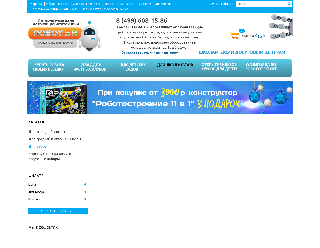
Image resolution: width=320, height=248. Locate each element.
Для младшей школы (46, 132)
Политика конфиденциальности (54, 9)
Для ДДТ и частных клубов (91, 68)
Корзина (37, 4)
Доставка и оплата (86, 4)
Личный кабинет (221, 4)
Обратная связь (57, 4)
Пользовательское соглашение (105, 9)
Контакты (127, 4)
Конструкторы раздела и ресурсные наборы (49, 156)
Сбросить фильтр (58, 211)
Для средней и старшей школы (54, 139)
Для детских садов (133, 68)
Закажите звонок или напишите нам (150, 52)
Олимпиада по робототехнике (261, 67)
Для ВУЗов (37, 146)
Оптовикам (163, 4)
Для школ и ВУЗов (175, 68)
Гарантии (144, 4)
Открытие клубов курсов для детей (219, 67)
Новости (110, 4)
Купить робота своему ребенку (49, 68)
